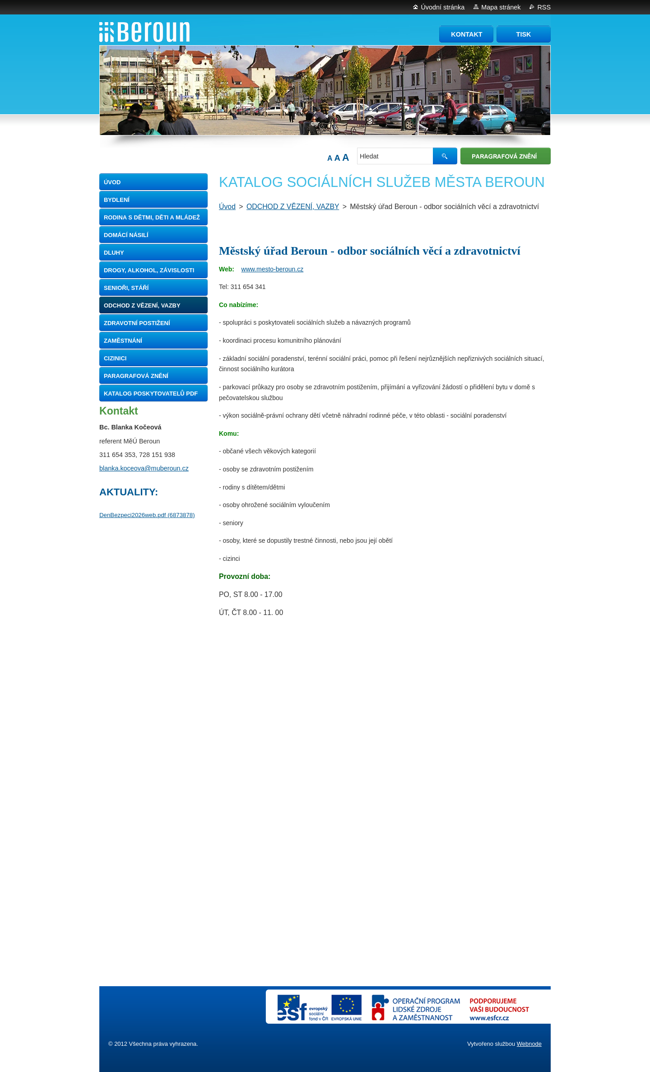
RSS (544, 7)
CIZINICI (115, 358)
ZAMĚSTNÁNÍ (123, 340)
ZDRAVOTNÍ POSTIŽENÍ (137, 323)
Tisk (523, 34)
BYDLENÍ (117, 199)
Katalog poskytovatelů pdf (151, 393)
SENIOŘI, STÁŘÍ (126, 287)
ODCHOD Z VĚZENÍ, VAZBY (142, 305)
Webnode (529, 1043)
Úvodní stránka (442, 7)
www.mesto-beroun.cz (272, 269)
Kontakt (466, 34)
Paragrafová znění (136, 376)
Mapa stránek (500, 7)
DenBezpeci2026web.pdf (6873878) (147, 515)
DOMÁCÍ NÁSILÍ (126, 235)
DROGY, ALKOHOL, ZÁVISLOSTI (149, 270)
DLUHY (114, 252)
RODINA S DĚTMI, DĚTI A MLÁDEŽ (152, 217)
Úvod (112, 182)
